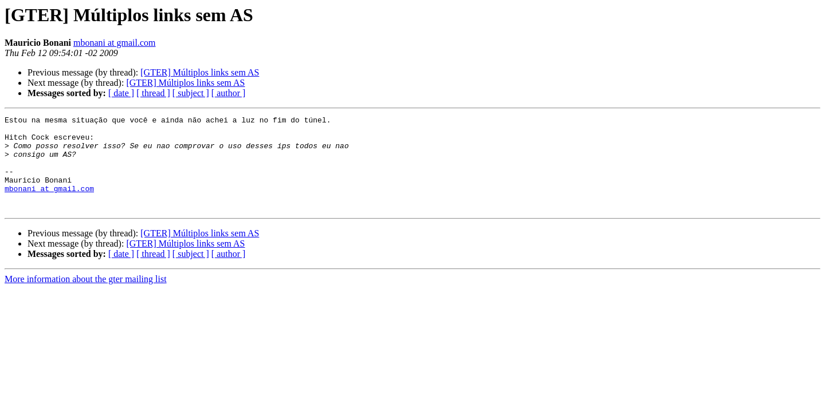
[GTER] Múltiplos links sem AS (199, 72)
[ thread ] (153, 93)
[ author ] (228, 93)
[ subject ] (190, 93)
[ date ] (121, 93)
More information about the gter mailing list (86, 298)
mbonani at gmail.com (114, 42)
